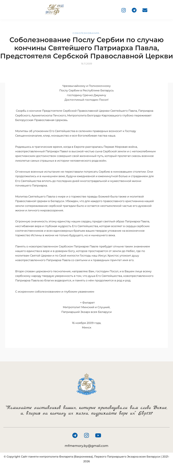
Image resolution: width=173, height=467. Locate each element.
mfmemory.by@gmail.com (86, 446)
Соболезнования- (86, 33)
